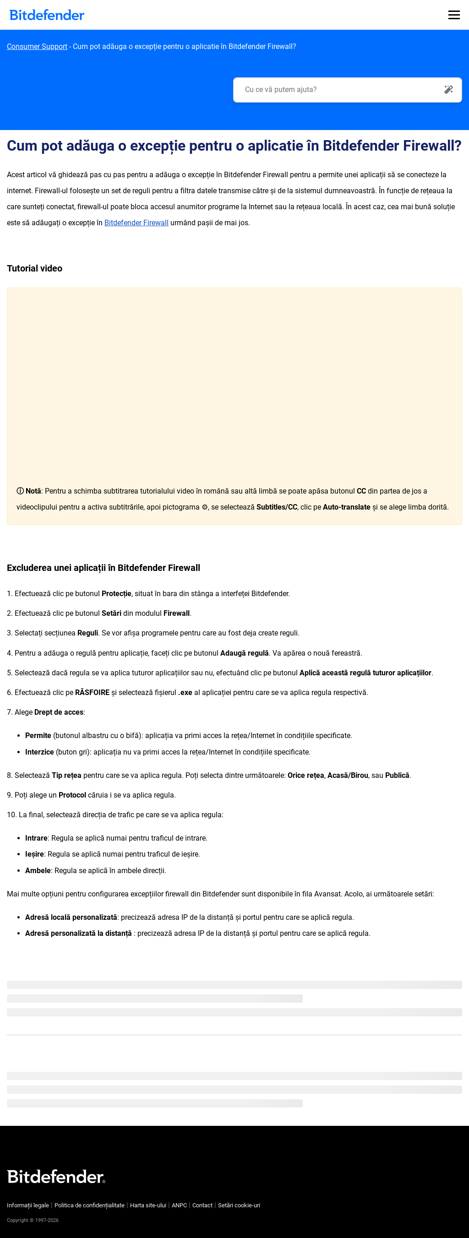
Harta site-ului (148, 1205)
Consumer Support (37, 46)
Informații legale (28, 1205)
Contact (202, 1205)
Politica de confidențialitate (90, 1205)
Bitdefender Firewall (136, 222)
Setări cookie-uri (239, 1205)
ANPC (179, 1205)
